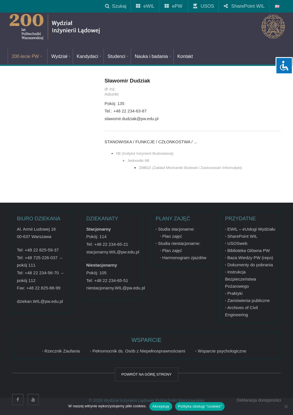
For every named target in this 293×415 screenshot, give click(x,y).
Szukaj (115, 6)
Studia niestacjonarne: (179, 243)
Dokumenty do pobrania (250, 264)
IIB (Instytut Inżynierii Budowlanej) (144, 153)
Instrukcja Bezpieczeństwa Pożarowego (240, 279)
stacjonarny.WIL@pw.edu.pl (112, 251)
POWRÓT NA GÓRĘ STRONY (146, 374)
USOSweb (237, 243)
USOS (204, 6)
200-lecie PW (27, 56)
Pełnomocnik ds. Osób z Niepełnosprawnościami (138, 350)
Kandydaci (89, 56)
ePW (173, 6)
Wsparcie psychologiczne (222, 350)
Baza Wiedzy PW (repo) (250, 257)
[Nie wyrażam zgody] (286, 406)
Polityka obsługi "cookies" (200, 406)
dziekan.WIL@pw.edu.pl (40, 301)
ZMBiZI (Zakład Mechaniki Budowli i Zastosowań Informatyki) (190, 168)
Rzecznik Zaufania (62, 350)
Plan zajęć (172, 236)
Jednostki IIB (138, 160)
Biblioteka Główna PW (248, 250)
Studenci (119, 56)
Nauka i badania (153, 56)
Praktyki (235, 293)
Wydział (61, 56)
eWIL (145, 6)
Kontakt (185, 56)
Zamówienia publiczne (248, 300)
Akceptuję (160, 406)
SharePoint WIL (244, 6)
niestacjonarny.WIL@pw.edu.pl (115, 287)
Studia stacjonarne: (176, 229)
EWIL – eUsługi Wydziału (251, 229)
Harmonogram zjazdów (184, 257)
